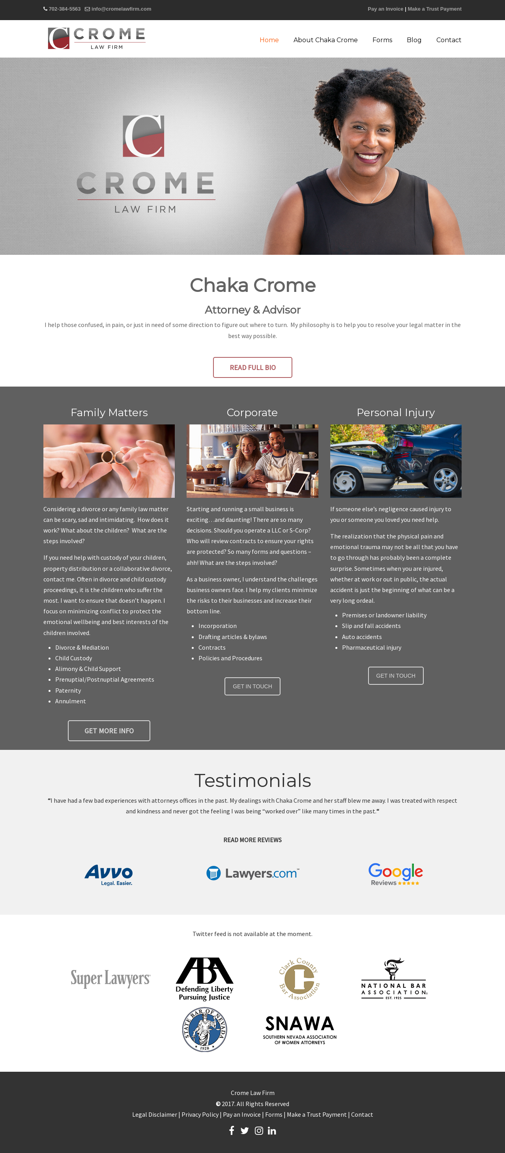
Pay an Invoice (385, 9)
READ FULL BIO (253, 367)
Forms (273, 1114)
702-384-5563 (65, 9)
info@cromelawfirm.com (121, 9)
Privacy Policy (200, 1114)
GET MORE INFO (109, 730)
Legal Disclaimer (154, 1114)
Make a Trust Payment (435, 9)
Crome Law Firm (96, 38)
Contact (362, 1114)
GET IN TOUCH (252, 686)
